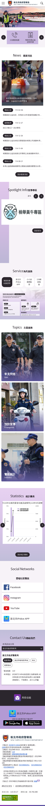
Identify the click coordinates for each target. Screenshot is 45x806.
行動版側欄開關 (3, 3)
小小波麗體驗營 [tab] (29, 282)
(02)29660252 (36, 765)
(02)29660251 (24, 765)
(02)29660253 (9, 767)
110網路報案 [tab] (39, 282)
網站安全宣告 (7, 786)
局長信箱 (26, 697)
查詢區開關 (42, 3)
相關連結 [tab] (7, 665)
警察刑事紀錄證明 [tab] (7, 282)
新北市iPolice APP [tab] (18, 282)
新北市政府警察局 (9, 648)
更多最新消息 (22, 174)
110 (13, 752)
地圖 (37, 781)
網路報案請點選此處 (19, 754)
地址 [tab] (33, 660)
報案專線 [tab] (7, 660)
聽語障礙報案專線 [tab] (21, 660)
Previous (3, 37)
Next (41, 37)
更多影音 (37, 231)
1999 (4, 747)
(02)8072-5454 (14, 745)
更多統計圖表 (22, 555)
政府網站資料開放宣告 (23, 786)
